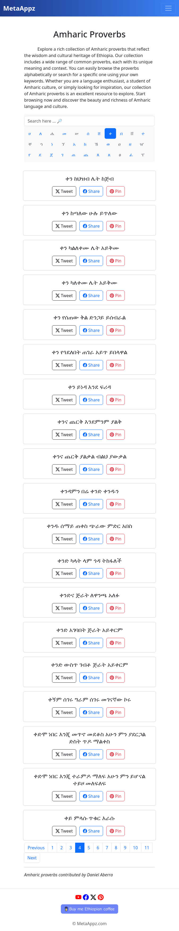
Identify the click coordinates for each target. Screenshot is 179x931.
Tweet (64, 191)
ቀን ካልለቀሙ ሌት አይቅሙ (89, 248)
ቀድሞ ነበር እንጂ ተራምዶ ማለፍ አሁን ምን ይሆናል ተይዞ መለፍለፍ (90, 779)
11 (146, 848)
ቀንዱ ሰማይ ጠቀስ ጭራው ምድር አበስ (89, 526)
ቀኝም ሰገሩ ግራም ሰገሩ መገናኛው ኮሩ (89, 699)
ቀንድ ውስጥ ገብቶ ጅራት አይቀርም (89, 664)
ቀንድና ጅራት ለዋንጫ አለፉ (89, 595)
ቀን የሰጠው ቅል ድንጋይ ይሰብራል (89, 317)
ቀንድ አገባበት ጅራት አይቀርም (89, 630)
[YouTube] (78, 897)
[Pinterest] (101, 897)
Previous (36, 848)
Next (32, 858)
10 (135, 848)
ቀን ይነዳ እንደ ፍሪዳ (89, 387)
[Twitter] (93, 897)
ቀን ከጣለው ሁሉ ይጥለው (89, 213)
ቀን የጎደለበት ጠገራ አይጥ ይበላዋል (89, 352)
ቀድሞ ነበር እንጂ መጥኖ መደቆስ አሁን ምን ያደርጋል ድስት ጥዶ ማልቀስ (89, 737)
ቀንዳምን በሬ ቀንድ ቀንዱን (89, 491)
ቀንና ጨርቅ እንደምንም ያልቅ (89, 421)
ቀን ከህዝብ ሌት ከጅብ (89, 178)
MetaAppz (19, 8)
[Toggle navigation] (168, 8)
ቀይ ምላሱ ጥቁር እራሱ (89, 818)
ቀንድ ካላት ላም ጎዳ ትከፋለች (89, 560)
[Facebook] (86, 897)
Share (91, 191)
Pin (115, 191)
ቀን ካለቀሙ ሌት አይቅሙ (89, 282)
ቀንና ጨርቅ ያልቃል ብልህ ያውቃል (89, 456)
